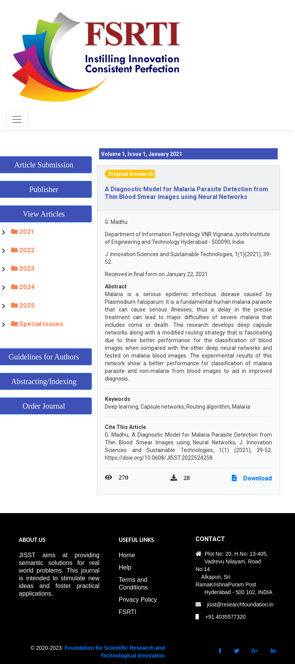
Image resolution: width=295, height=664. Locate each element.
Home (127, 555)
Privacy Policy (138, 599)
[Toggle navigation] (17, 119)
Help (125, 567)
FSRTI (127, 612)
